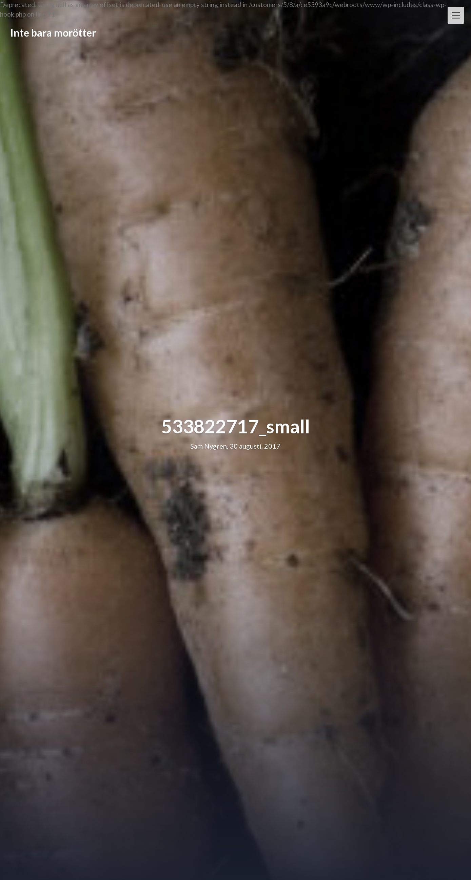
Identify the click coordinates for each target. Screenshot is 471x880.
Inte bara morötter (53, 32)
